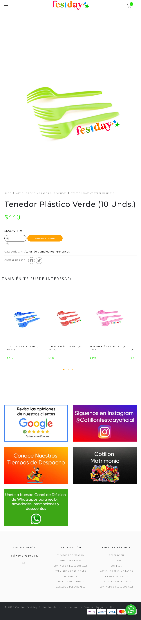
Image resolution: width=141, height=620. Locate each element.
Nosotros (70, 576)
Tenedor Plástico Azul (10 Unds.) (23, 347)
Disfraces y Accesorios (116, 581)
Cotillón (116, 565)
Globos (116, 560)
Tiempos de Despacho (70, 555)
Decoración (116, 555)
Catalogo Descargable (70, 586)
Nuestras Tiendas (71, 560)
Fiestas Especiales (116, 576)
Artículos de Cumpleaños (32, 193)
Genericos (60, 193)
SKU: (7, 230)
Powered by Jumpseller (99, 607)
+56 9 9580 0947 (27, 555)
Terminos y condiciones (70, 571)
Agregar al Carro (45, 238)
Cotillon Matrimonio (70, 581)
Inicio (8, 193)
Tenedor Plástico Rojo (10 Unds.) (65, 347)
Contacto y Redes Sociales (71, 565)
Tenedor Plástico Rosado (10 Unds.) (108, 347)
